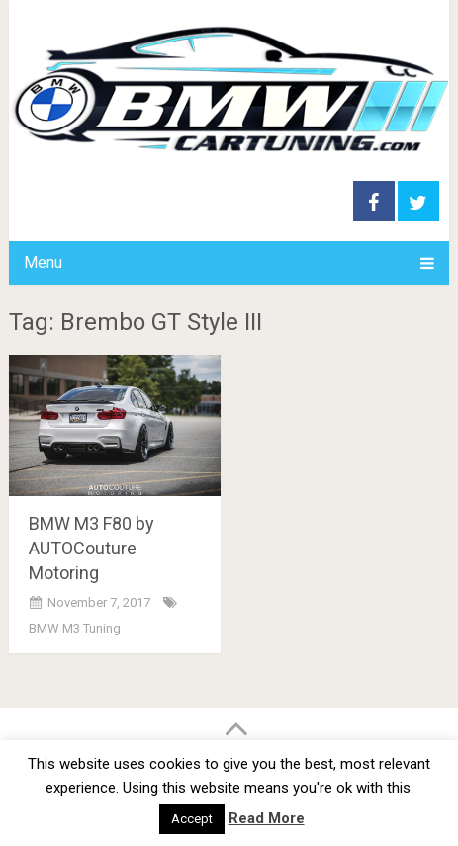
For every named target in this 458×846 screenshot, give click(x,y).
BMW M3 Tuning (75, 628)
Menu (43, 262)
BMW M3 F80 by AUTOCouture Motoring (91, 548)
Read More (267, 818)
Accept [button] (192, 818)
